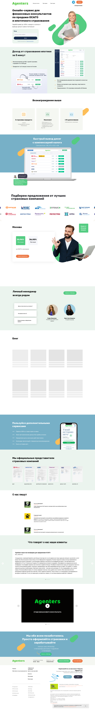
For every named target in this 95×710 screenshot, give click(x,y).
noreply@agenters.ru (53, 703)
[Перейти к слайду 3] (47, 579)
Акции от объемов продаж (83, 228)
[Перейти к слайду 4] (48, 579)
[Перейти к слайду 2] (46, 579)
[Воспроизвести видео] (47, 606)
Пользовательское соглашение (64, 685)
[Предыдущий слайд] (3, 563)
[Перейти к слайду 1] (45, 579)
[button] (50, 660)
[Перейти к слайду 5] (49, 579)
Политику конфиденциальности (76, 685)
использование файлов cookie (70, 686)
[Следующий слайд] (92, 563)
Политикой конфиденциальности (70, 706)
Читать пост (36, 504)
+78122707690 (78, 5)
